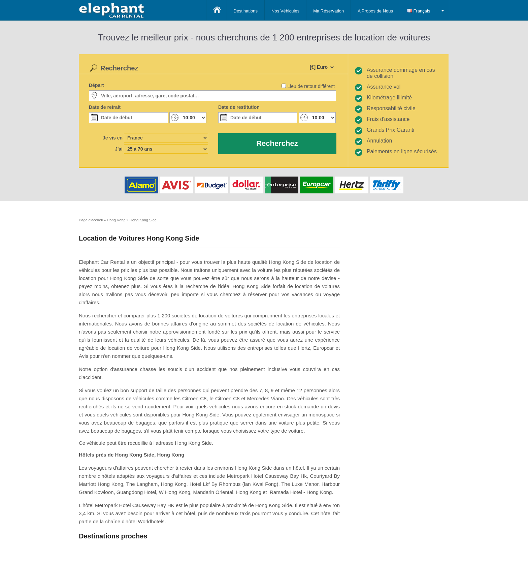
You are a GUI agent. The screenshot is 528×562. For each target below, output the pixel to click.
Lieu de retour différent (311, 86)
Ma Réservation (328, 10)
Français (418, 10)
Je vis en (113, 137)
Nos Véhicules (285, 10)
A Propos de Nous (375, 10)
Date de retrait (105, 107)
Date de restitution (239, 107)
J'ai (119, 149)
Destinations (246, 10)
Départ (96, 85)
